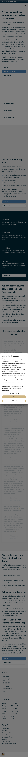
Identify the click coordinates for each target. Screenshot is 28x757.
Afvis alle (14, 400)
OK (14, 397)
